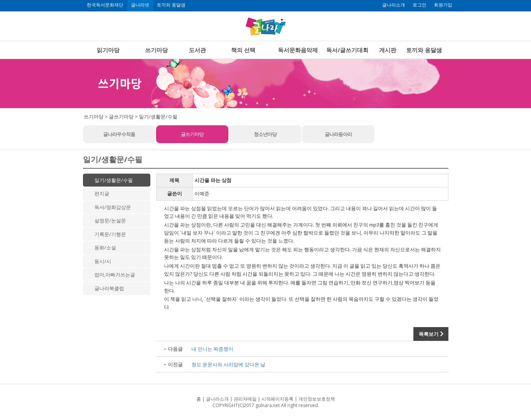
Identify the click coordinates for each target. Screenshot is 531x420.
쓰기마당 (156, 50)
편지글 (101, 193)
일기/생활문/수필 (113, 180)
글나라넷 (140, 5)
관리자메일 (245, 399)
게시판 (387, 50)
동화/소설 (105, 247)
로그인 (419, 5)
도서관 (197, 50)
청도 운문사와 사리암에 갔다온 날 (228, 364)
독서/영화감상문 (112, 207)
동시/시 (102, 261)
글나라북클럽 (109, 288)
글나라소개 (393, 5)
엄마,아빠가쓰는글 (114, 274)
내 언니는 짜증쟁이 (212, 348)
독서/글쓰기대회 (347, 50)
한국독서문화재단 (105, 5)
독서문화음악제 (298, 50)
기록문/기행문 (110, 234)
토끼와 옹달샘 (171, 5)
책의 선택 (243, 50)
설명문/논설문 (110, 220)
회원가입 (443, 5)
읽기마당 (108, 50)
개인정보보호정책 (316, 399)
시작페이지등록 (277, 399)
